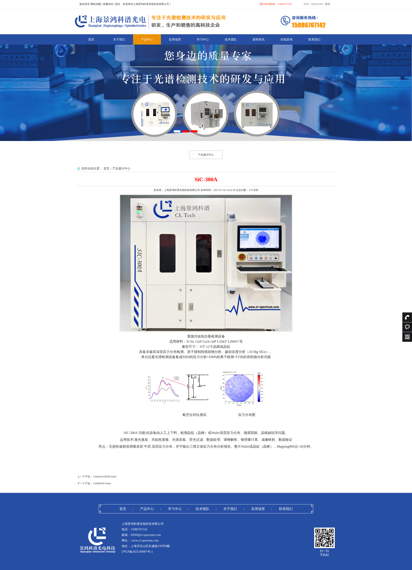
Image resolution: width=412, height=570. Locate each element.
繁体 (327, 4)
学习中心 (175, 509)
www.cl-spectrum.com (145, 540)
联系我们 (286, 509)
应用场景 (258, 509)
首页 (106, 168)
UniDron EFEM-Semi (104, 476)
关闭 (255, 190)
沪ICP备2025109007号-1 (137, 551)
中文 (306, 4)
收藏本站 (108, 4)
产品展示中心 (206, 154)
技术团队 (202, 509)
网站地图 (96, 4)
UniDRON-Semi (102, 483)
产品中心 (147, 509)
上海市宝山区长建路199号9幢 (150, 546)
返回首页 (84, 4)
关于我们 (230, 509)
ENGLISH (316, 4)
